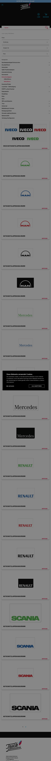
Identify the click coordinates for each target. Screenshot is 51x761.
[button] (10, 386)
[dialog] (25, 380)
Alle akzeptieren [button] (37, 386)
